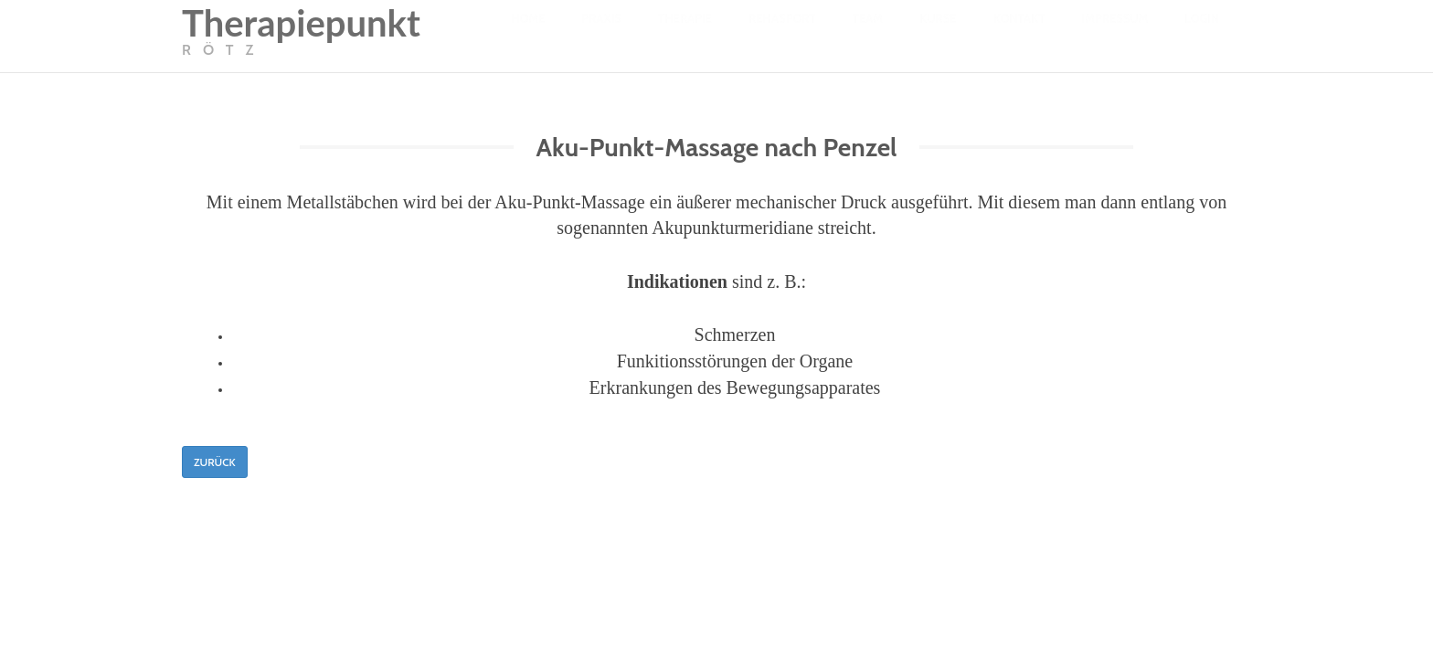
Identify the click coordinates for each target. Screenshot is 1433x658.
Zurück (215, 462)
